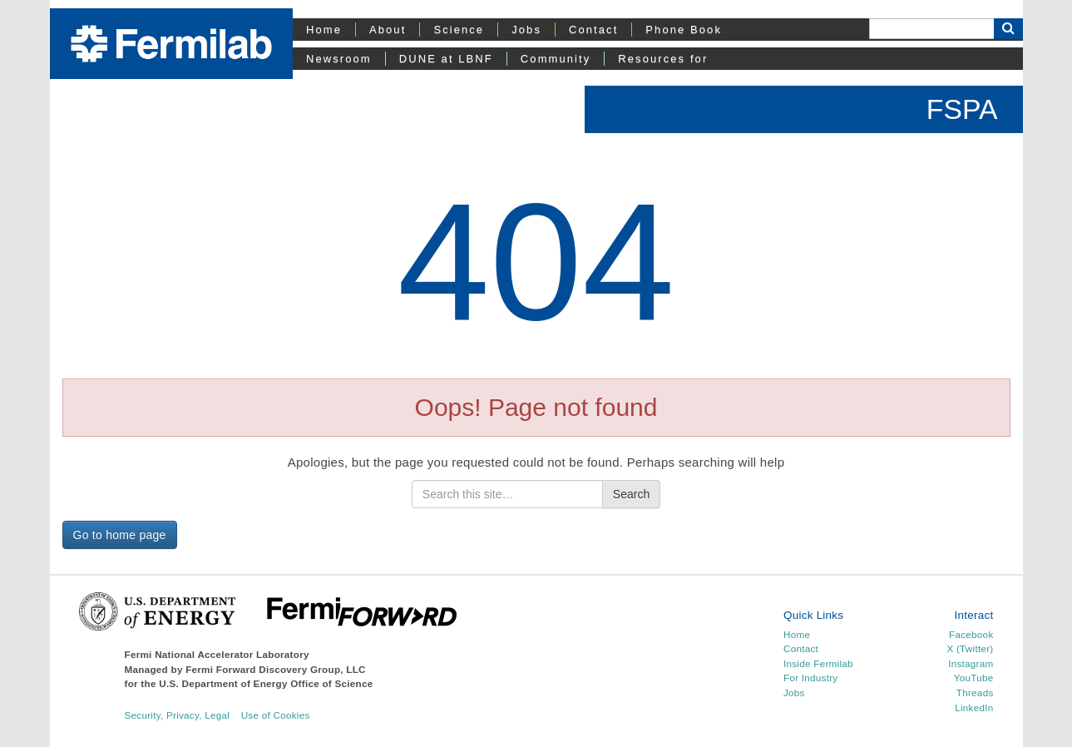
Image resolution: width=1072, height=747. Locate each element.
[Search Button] (1008, 28)
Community (555, 58)
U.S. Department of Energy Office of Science (266, 683)
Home (324, 29)
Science (458, 29)
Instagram (970, 663)
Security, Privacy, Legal (177, 715)
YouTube (974, 677)
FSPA (962, 109)
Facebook (971, 634)
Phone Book (683, 29)
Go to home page (119, 535)
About (387, 29)
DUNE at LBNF (446, 58)
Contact (593, 29)
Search (631, 494)
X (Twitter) (969, 648)
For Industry (810, 677)
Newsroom (339, 58)
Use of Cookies (275, 715)
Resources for (663, 58)
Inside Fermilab (818, 663)
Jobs (526, 29)
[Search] (931, 28)
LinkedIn (974, 707)
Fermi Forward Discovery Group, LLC (275, 669)
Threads (975, 692)
